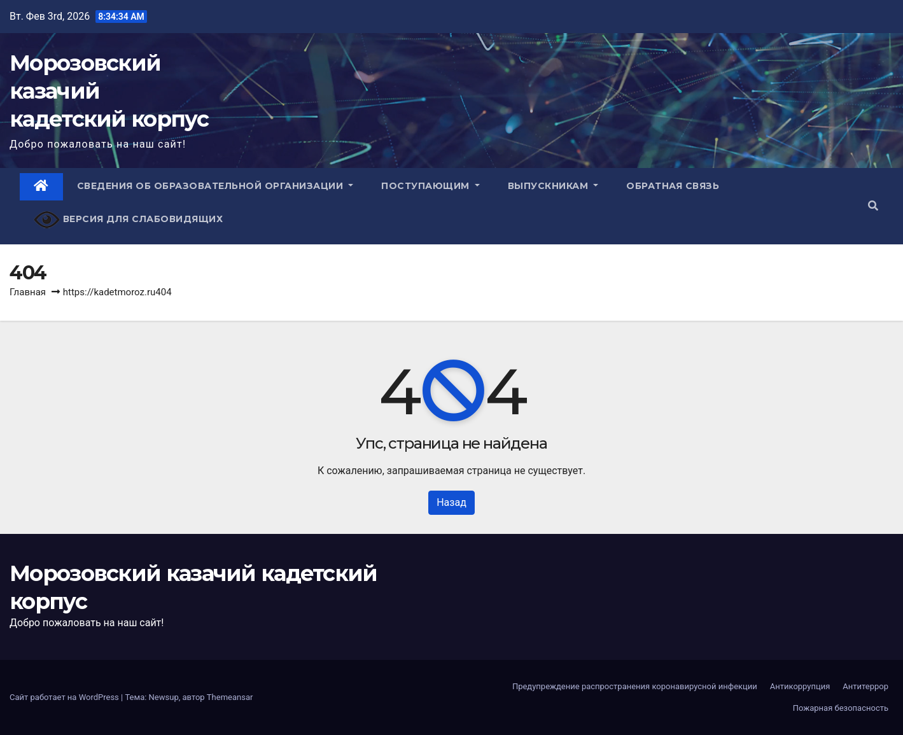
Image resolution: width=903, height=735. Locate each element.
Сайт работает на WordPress (65, 697)
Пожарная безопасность (840, 708)
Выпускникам (553, 186)
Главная (28, 292)
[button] (873, 206)
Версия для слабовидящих (128, 220)
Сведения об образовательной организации (215, 186)
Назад (451, 502)
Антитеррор (865, 686)
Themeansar (230, 697)
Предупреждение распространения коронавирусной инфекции (634, 686)
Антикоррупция (800, 686)
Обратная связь (672, 186)
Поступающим (430, 186)
